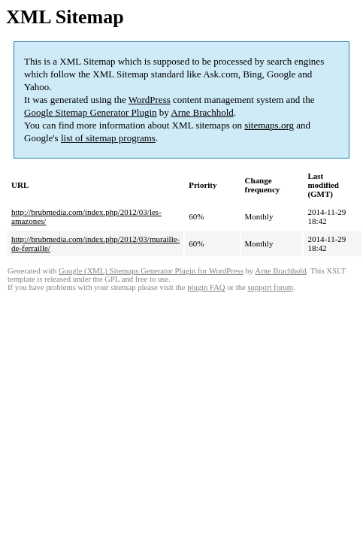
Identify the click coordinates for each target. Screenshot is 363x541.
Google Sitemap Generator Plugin (90, 112)
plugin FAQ (206, 287)
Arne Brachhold (202, 112)
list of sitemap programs (108, 138)
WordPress (150, 99)
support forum (270, 287)
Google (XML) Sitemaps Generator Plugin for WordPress (151, 271)
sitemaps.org (269, 125)
